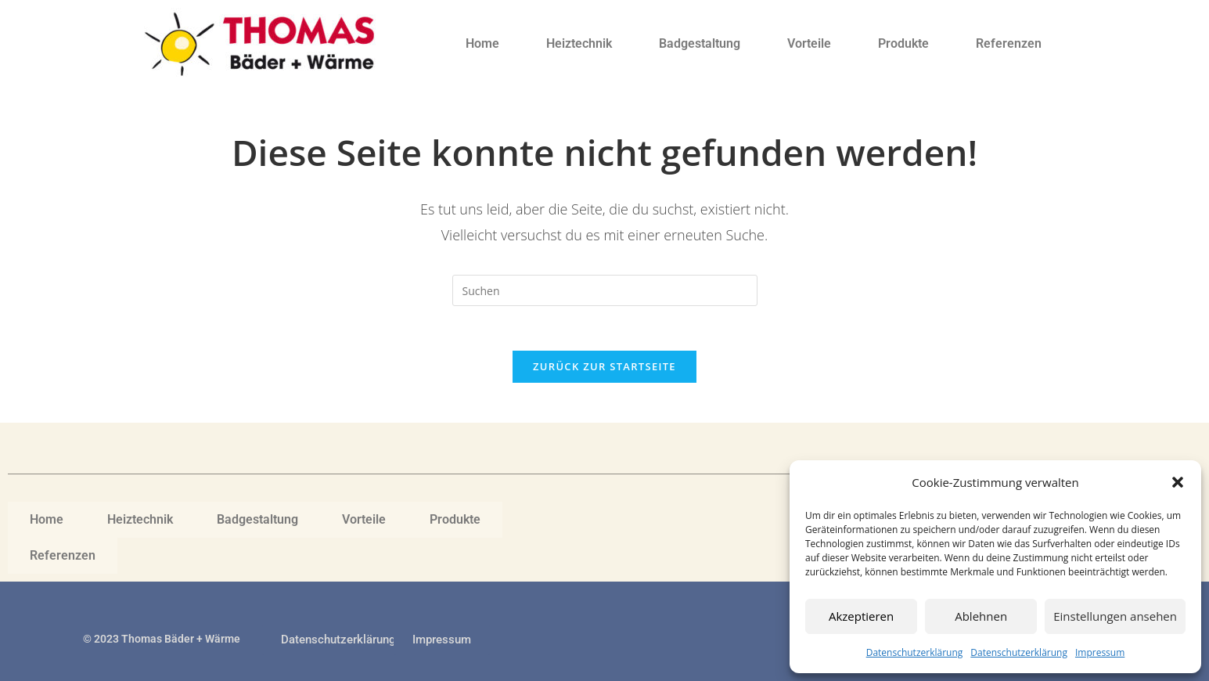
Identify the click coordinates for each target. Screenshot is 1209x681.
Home (482, 43)
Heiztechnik (579, 43)
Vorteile (809, 43)
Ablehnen (981, 616)
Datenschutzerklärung (914, 652)
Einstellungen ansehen (1115, 616)
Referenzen (1009, 43)
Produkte (903, 43)
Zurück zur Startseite (604, 369)
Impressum (1099, 652)
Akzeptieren (861, 616)
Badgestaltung (699, 43)
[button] (1178, 482)
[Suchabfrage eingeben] (604, 290)
